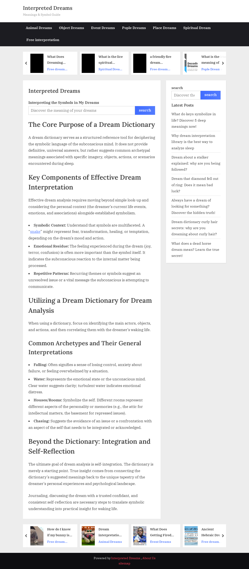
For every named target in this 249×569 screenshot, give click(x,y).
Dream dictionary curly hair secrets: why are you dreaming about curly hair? (194, 227)
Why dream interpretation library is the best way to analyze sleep (193, 141)
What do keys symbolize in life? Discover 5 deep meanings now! (193, 120)
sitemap (124, 563)
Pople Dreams (134, 27)
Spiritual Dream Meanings (111, 69)
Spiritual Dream (197, 27)
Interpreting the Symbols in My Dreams (63, 102)
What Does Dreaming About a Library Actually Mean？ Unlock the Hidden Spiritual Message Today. (59, 60)
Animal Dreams (39, 27)
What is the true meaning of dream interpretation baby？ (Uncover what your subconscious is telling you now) (214, 60)
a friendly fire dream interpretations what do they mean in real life (162, 60)
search (145, 110)
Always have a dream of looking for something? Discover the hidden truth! (193, 206)
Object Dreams (71, 27)
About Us (149, 558)
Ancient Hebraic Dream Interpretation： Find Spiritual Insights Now (213, 532)
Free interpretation (42, 39)
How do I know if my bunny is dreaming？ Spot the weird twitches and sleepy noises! (59, 532)
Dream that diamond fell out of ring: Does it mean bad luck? (194, 184)
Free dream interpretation (58, 69)
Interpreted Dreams (47, 8)
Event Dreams (103, 27)
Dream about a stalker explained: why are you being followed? (195, 163)
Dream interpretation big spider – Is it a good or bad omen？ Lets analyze (111, 532)
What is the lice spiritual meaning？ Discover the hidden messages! (111, 60)
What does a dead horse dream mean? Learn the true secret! (195, 249)
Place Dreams (164, 27)
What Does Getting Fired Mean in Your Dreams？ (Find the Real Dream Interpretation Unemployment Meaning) (162, 532)
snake (35, 231)
